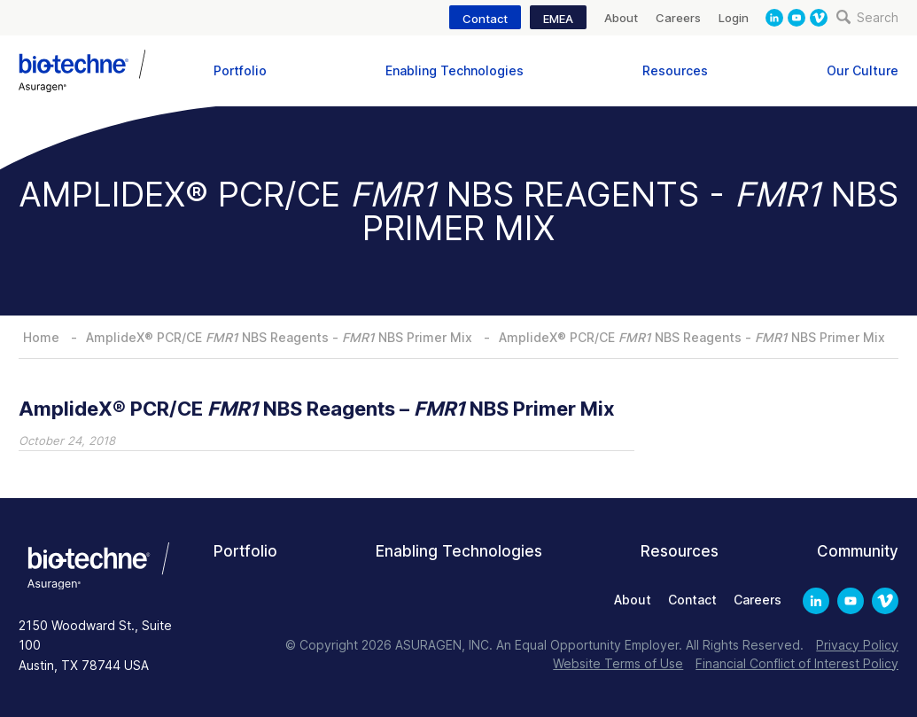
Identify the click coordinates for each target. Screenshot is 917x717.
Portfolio (240, 70)
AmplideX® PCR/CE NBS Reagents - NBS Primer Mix (279, 337)
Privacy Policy (857, 644)
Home (41, 337)
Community (857, 551)
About (621, 18)
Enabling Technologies (454, 70)
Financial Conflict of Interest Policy (797, 663)
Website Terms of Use (618, 663)
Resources (675, 70)
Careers (678, 18)
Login (734, 18)
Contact (485, 19)
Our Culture (862, 70)
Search (867, 17)
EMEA (558, 19)
